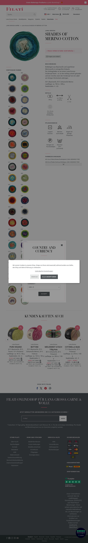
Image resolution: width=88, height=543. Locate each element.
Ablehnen (34, 277)
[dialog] (44, 271)
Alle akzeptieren (49, 277)
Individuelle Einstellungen (44, 271)
